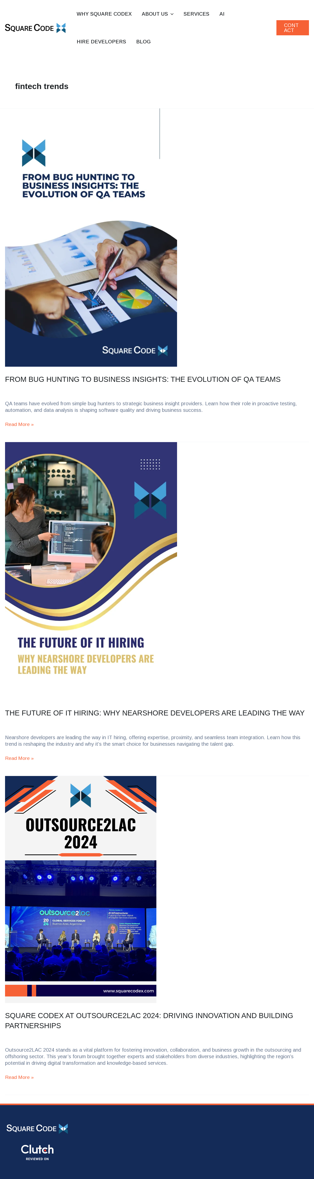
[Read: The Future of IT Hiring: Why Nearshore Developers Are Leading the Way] (157, 571)
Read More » (20, 424)
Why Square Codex (104, 14)
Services (196, 14)
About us (158, 14)
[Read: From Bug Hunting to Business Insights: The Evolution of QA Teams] (157, 237)
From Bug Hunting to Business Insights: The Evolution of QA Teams (148, 379)
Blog (143, 41)
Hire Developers (101, 41)
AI (221, 14)
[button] (171, 14)
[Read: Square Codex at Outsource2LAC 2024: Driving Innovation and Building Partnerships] (157, 898)
